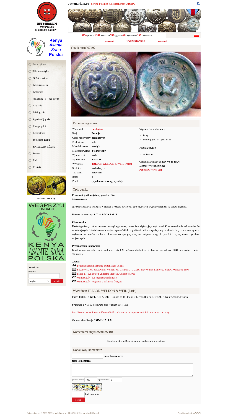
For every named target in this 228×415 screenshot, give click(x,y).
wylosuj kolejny (46, 198)
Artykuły (37, 105)
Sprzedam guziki (41, 139)
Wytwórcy (38, 92)
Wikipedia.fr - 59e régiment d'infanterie (96, 277)
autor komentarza (113, 356)
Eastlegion (97, 129)
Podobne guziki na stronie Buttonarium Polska (100, 265)
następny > (163, 41)
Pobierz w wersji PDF (151, 169)
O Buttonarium (40, 78)
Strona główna (40, 64)
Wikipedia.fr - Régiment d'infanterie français (99, 281)
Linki (35, 160)
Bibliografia (39, 112)
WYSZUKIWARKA (135, 41)
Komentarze (39, 133)
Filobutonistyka (41, 71)
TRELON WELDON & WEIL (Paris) (112, 164)
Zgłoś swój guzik (41, 119)
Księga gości (39, 126)
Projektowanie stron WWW (189, 413)
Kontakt (37, 167)
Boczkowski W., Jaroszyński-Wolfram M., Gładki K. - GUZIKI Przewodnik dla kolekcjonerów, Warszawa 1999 (133, 269)
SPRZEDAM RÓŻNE (44, 146)
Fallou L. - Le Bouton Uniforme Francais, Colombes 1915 (106, 273)
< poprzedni (108, 41)
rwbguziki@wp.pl (91, 413)
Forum (36, 153)
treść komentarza (81, 361)
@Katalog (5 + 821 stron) (46, 98)
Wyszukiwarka (40, 85)
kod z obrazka (92, 394)
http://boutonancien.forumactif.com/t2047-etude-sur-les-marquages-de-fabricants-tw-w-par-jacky (120, 312)
